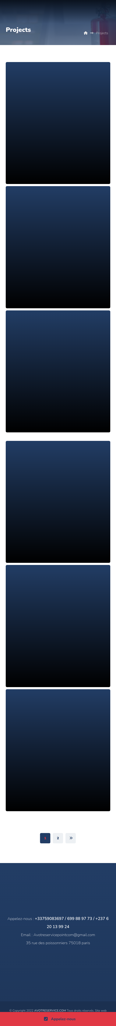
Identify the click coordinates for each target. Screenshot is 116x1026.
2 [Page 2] (58, 838)
